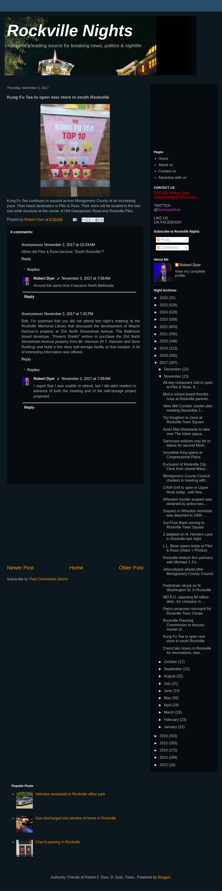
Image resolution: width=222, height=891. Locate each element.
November (173, 376)
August (170, 676)
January (171, 727)
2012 (164, 765)
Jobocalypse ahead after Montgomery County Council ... (188, 573)
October (171, 662)
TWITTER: (162, 206)
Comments (168, 248)
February (172, 720)
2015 (164, 743)
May (168, 698)
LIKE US (161, 218)
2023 (164, 319)
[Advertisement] (75, 524)
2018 (164, 355)
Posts (163, 240)
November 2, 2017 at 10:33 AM (69, 245)
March (169, 712)
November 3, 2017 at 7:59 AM (86, 379)
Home (76, 568)
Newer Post (20, 568)
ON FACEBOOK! (168, 222)
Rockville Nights (70, 31)
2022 (164, 327)
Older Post (131, 568)
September (173, 669)
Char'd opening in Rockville (57, 842)
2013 (164, 757)
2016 (164, 736)
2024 (164, 312)
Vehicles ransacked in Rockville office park (70, 794)
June (168, 691)
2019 (164, 348)
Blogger (164, 877)
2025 (164, 305)
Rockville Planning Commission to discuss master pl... (183, 625)
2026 (164, 298)
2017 (164, 363)
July (168, 684)
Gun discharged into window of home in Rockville (75, 818)
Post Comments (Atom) (49, 579)
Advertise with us (172, 178)
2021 (164, 334)
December (173, 369)
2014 (164, 750)
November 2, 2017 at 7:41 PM (68, 314)
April (168, 705)
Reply (26, 259)
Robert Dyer (44, 278)
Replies (33, 270)
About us (165, 165)
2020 (164, 341)
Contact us (167, 171)
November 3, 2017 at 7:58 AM (86, 278)
